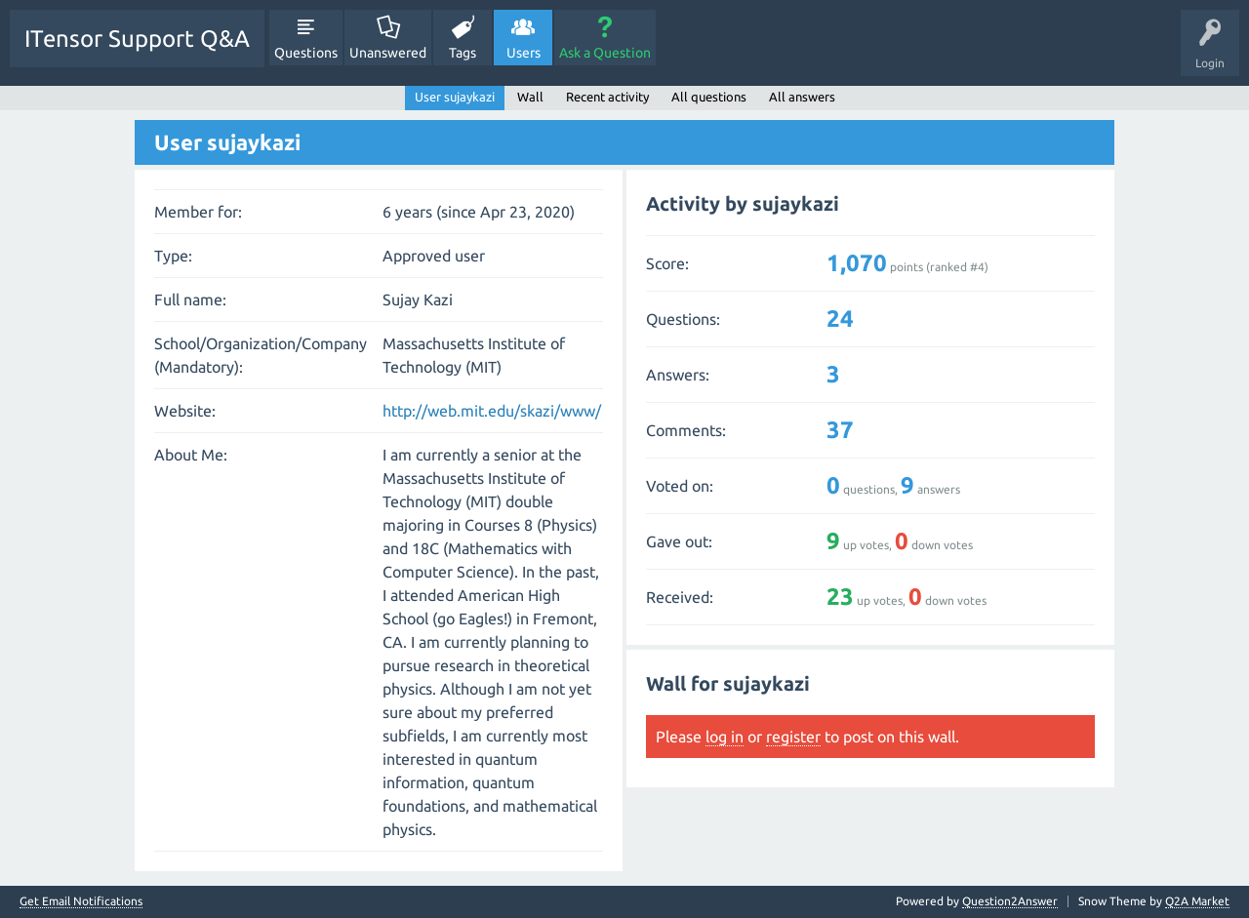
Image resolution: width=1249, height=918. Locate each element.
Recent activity (607, 96)
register (793, 736)
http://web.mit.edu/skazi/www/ (492, 410)
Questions (306, 52)
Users (523, 52)
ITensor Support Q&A (137, 38)
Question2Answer (1010, 901)
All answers (802, 96)
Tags (462, 52)
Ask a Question (605, 52)
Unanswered (387, 52)
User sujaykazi (455, 96)
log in (724, 736)
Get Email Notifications (81, 901)
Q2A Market (1197, 901)
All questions (708, 96)
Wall (530, 96)
